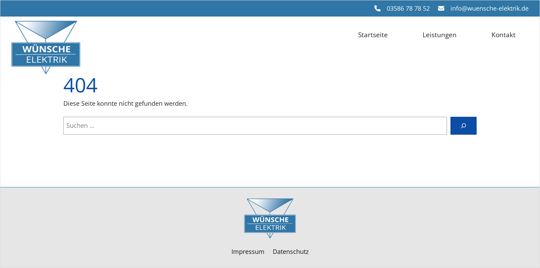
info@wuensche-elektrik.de (489, 8)
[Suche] (463, 126)
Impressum (247, 251)
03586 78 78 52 (408, 8)
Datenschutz (291, 251)
